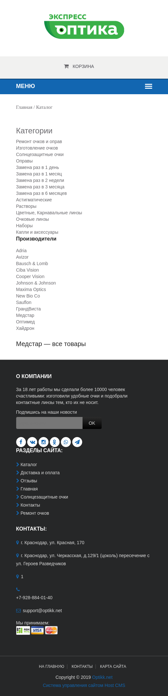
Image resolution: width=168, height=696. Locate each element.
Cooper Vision (30, 276)
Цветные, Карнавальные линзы (49, 212)
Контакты (30, 505)
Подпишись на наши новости (46, 412)
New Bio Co (28, 295)
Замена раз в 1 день (37, 167)
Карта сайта (113, 666)
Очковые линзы (32, 219)
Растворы (26, 206)
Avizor (22, 257)
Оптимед (25, 321)
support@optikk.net (42, 610)
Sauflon (23, 302)
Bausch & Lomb (32, 263)
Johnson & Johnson (36, 283)
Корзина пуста (83, 68)
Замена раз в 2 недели (40, 180)
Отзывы (28, 480)
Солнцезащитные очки (40, 154)
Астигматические (34, 199)
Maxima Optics (31, 289)
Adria (21, 250)
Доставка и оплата (40, 472)
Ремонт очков (34, 513)
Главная (24, 107)
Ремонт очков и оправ (39, 141)
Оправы (24, 160)
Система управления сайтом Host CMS (84, 685)
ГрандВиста (28, 308)
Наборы (24, 225)
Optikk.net (102, 677)
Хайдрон (25, 328)
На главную (51, 666)
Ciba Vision (27, 270)
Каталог (28, 464)
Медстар (25, 315)
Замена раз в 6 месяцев (41, 193)
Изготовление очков (37, 148)
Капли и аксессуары (37, 232)
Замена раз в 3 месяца (40, 186)
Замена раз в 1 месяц (39, 173)
